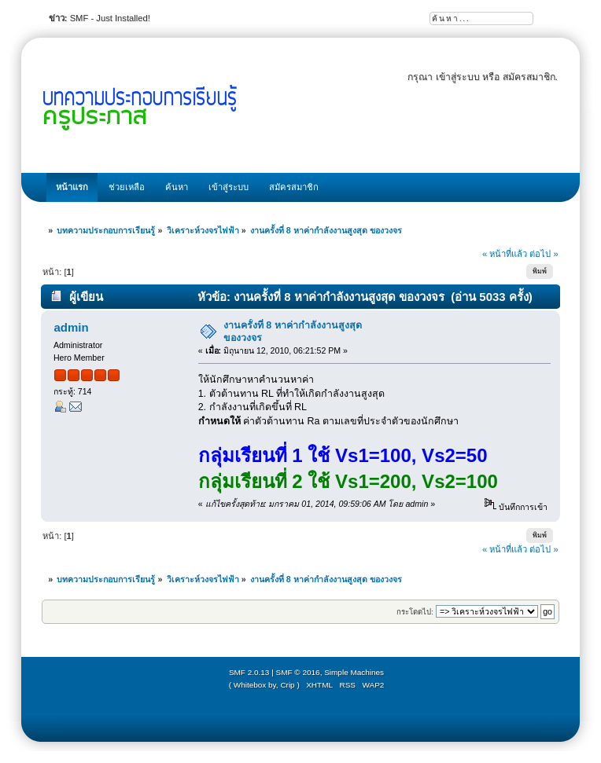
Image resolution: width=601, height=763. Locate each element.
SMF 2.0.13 (249, 672)
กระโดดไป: (414, 611)
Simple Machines (354, 672)
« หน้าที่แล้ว (504, 254)
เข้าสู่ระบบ (458, 77)
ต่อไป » (543, 254)
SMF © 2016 (298, 672)
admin (70, 327)
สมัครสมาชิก (529, 77)
